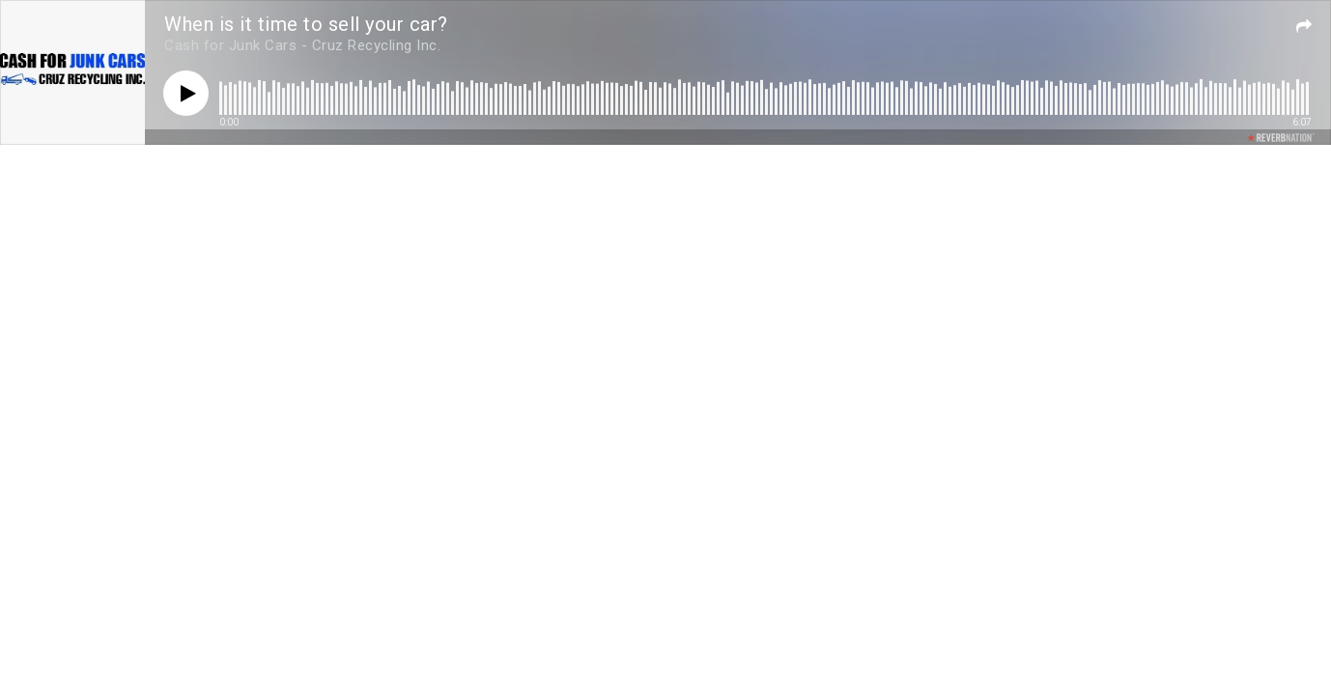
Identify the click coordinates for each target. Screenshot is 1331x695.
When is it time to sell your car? (306, 24)
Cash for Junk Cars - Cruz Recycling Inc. (302, 45)
